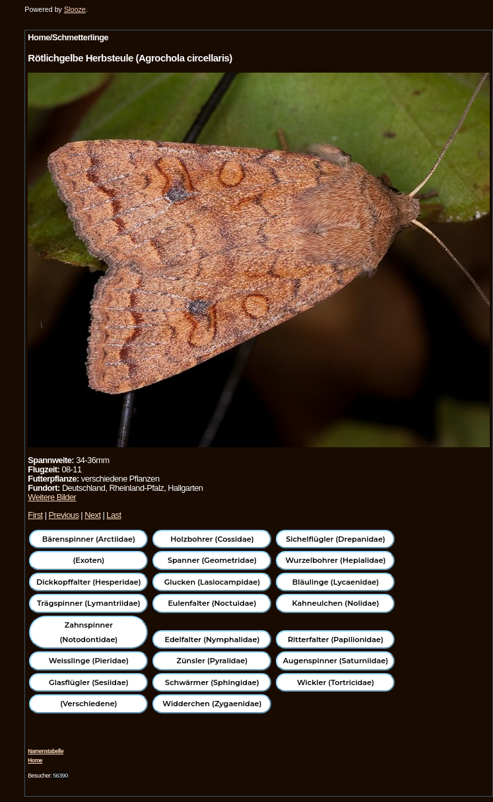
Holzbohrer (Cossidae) (211, 539)
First (35, 515)
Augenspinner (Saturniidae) (335, 660)
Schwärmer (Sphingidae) (212, 682)
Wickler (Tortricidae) (335, 682)
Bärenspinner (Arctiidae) (88, 539)
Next (92, 515)
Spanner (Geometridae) (212, 560)
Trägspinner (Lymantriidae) (89, 603)
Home (35, 760)
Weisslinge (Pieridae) (89, 660)
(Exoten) (88, 560)
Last (113, 515)
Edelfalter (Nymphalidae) (212, 639)
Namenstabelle (45, 751)
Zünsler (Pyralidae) (212, 660)
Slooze (75, 9)
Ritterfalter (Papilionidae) (335, 639)
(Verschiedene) (88, 703)
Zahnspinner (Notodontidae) (88, 632)
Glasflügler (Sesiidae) (89, 682)
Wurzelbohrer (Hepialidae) (335, 560)
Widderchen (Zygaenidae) (211, 703)
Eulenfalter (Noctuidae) (212, 603)
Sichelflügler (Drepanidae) (335, 539)
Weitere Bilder (52, 497)
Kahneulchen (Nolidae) (335, 603)
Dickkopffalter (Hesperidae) (88, 582)
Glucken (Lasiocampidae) (212, 582)
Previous (64, 515)
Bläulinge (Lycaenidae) (335, 582)
